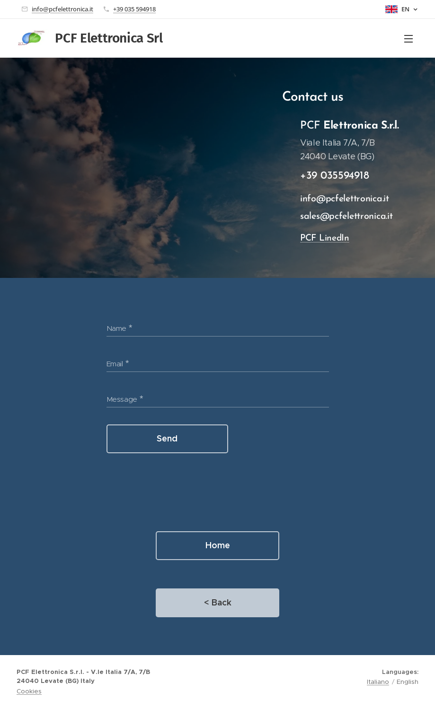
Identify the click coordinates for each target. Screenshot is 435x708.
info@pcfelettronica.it (62, 9)
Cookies (29, 691)
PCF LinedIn (324, 238)
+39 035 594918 (134, 9)
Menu (408, 38)
